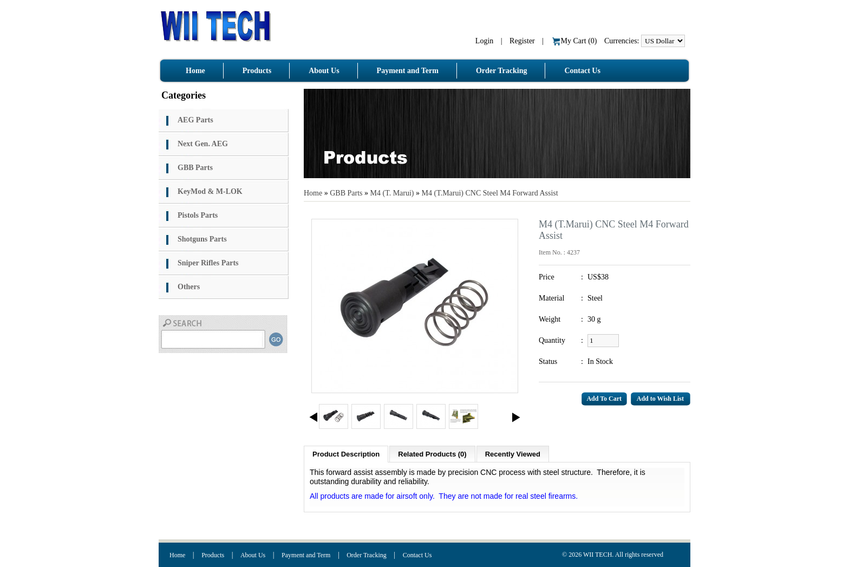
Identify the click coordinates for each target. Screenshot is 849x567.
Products (212, 555)
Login (484, 41)
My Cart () (575, 41)
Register (522, 41)
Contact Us (417, 555)
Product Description (346, 454)
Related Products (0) (432, 454)
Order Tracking (367, 555)
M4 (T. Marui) (392, 193)
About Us (252, 555)
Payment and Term (306, 555)
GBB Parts (346, 193)
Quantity (552, 340)
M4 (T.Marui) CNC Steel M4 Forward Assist (490, 193)
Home (313, 193)
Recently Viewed (512, 454)
